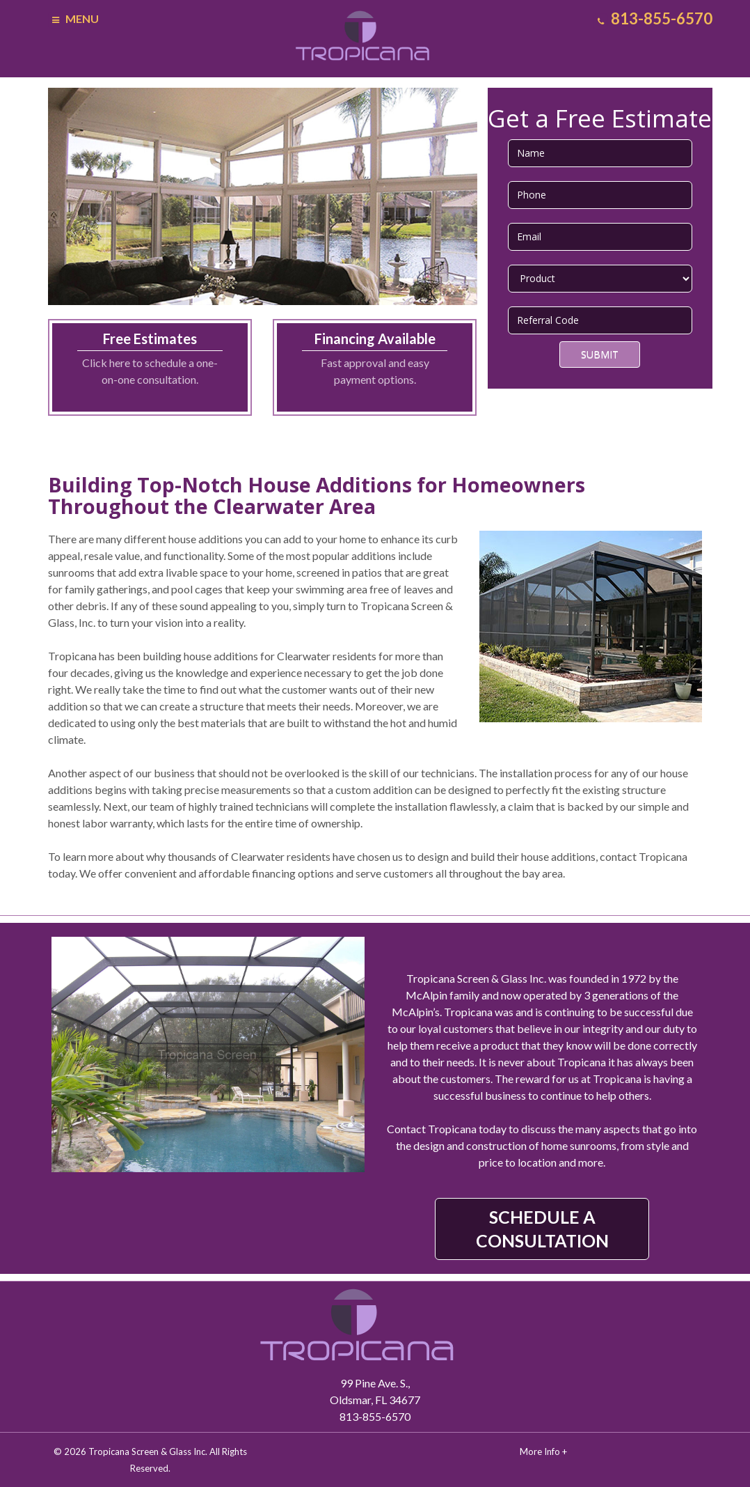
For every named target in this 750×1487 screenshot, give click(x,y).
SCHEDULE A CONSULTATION (542, 1228)
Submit (600, 354)
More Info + (543, 1451)
